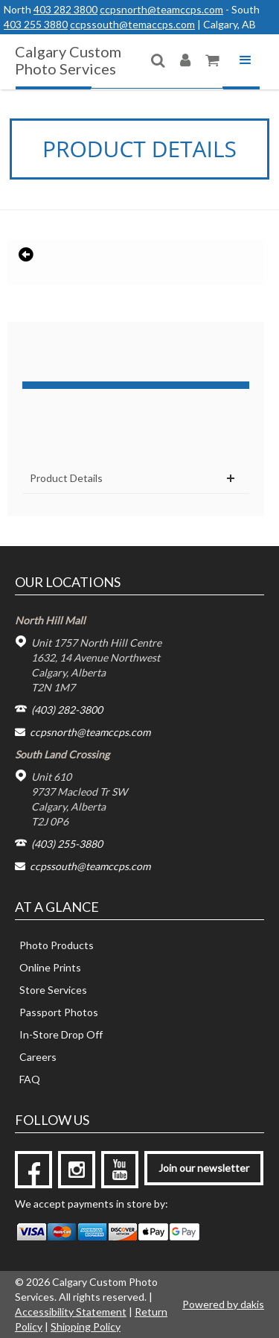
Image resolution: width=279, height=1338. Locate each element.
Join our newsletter (203, 1167)
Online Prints (50, 967)
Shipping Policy (86, 1326)
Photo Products (56, 945)
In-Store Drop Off (61, 1034)
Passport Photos (58, 1012)
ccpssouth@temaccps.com (132, 24)
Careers (38, 1056)
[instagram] (76, 1169)
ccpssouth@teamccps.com (90, 866)
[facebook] (33, 1169)
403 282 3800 (65, 9)
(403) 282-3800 (67, 709)
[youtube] (119, 1169)
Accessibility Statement (70, 1311)
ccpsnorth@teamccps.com (161, 9)
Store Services (53, 989)
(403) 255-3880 (67, 843)
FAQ (29, 1079)
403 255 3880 (36, 24)
